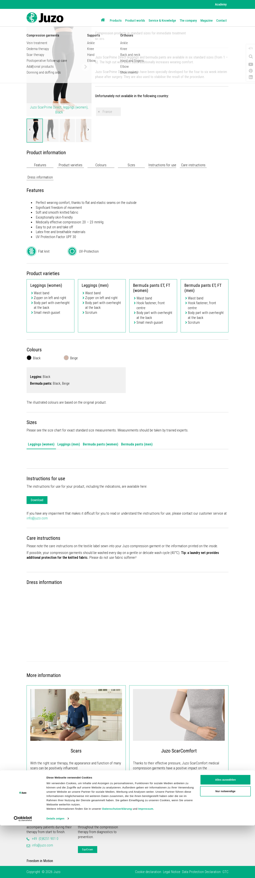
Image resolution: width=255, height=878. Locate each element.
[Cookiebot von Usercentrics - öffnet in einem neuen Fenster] (22, 871)
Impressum (145, 861)
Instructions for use (162, 165)
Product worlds (135, 20)
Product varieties (70, 165)
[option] (35, 131)
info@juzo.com (37, 518)
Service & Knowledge (162, 20)
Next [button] (85, 67)
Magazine (206, 20)
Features (40, 165)
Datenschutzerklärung (117, 861)
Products (116, 20)
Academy (221, 4)
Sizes (131, 165)
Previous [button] (32, 67)
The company (188, 20)
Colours (100, 165)
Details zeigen (55, 871)
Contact (221, 20)
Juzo (30, 811)
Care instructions (193, 165)
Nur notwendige (225, 843)
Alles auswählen (225, 832)
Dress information (40, 177)
